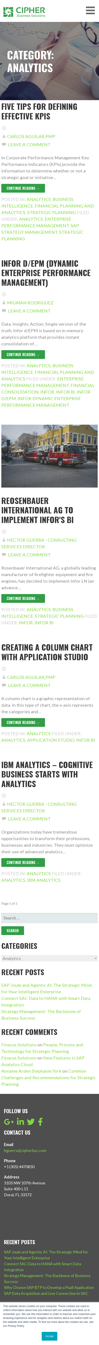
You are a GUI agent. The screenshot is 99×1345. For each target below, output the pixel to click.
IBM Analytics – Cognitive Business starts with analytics (47, 774)
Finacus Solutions (18, 1044)
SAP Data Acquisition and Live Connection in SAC (46, 1293)
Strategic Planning (51, 212)
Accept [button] (49, 1336)
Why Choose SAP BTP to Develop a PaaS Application (49, 1287)
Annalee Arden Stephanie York (31, 1071)
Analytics (39, 199)
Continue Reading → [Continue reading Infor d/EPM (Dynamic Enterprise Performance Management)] (23, 354)
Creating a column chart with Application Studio (47, 651)
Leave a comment (29, 144)
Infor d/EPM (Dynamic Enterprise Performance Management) (46, 272)
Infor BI (65, 391)
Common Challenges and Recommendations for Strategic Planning (48, 1077)
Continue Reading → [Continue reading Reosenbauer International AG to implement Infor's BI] (23, 598)
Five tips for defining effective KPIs (39, 110)
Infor (47, 391)
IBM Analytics (43, 880)
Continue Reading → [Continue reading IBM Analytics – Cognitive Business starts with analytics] (23, 862)
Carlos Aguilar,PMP (31, 136)
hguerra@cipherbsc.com (25, 1150)
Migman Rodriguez (30, 302)
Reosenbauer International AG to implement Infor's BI (37, 510)
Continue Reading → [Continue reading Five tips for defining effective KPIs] (23, 188)
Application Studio (50, 740)
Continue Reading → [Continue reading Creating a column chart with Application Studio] (23, 722)
